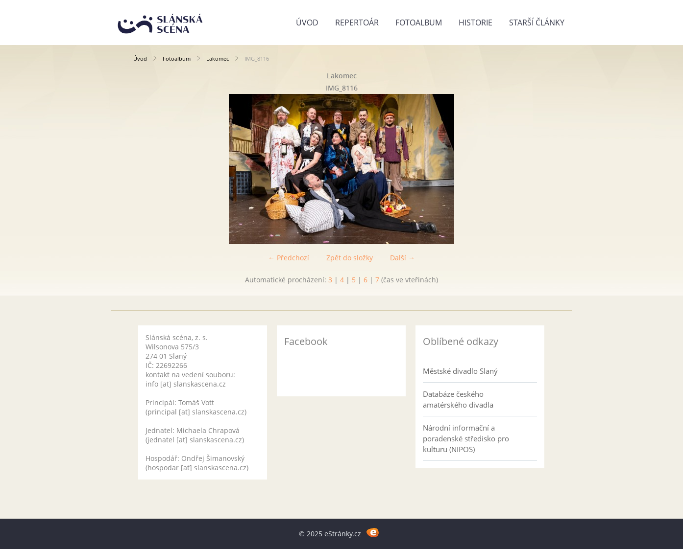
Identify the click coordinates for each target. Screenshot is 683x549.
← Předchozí (288, 257)
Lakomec (217, 58)
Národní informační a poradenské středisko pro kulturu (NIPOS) (466, 438)
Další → (402, 257)
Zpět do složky (349, 257)
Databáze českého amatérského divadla (458, 399)
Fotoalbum (418, 22)
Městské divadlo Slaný (460, 371)
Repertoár (357, 22)
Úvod (307, 22)
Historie (475, 22)
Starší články (536, 22)
